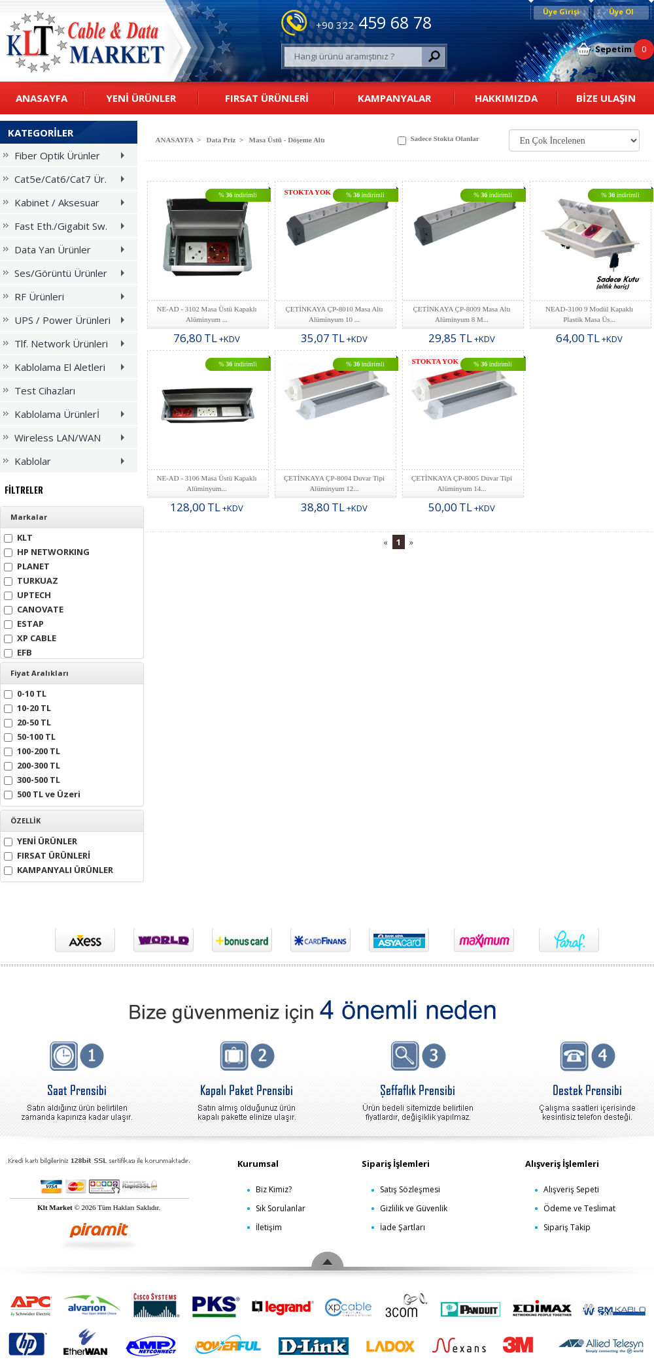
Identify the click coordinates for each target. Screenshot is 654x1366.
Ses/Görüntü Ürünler (66, 275)
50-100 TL (30, 735)
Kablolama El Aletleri (66, 369)
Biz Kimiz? (274, 1189)
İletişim (269, 1227)
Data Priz (221, 140)
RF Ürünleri (66, 299)
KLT (18, 536)
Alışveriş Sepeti (571, 1189)
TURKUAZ (31, 579)
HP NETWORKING (47, 551)
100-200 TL (32, 750)
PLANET (27, 565)
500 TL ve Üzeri (42, 793)
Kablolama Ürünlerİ (66, 416)
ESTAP (24, 622)
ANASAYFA (41, 97)
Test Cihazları (39, 390)
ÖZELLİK (25, 821)
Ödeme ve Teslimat (579, 1208)
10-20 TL (27, 707)
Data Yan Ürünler (66, 252)
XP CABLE (30, 637)
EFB (18, 651)
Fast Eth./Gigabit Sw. (66, 228)
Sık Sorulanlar (280, 1208)
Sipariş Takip (567, 1227)
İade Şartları (402, 1227)
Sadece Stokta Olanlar (438, 140)
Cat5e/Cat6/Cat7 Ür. (66, 181)
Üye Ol (621, 11)
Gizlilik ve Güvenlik (413, 1208)
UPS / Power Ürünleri (66, 322)
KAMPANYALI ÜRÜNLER (58, 869)
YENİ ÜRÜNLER (141, 97)
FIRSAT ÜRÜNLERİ (267, 97)
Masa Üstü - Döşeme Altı (287, 140)
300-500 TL (32, 779)
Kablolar (66, 463)
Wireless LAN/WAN (66, 440)
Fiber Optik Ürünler (66, 158)
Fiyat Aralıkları (39, 673)
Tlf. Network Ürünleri (66, 346)
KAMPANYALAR (394, 97)
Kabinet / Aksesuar (66, 205)
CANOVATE (33, 608)
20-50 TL (27, 721)
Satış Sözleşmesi (410, 1189)
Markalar (28, 517)
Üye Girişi (561, 11)
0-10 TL (25, 692)
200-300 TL (32, 764)
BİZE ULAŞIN (606, 97)
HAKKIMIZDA (506, 97)
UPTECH (27, 594)
